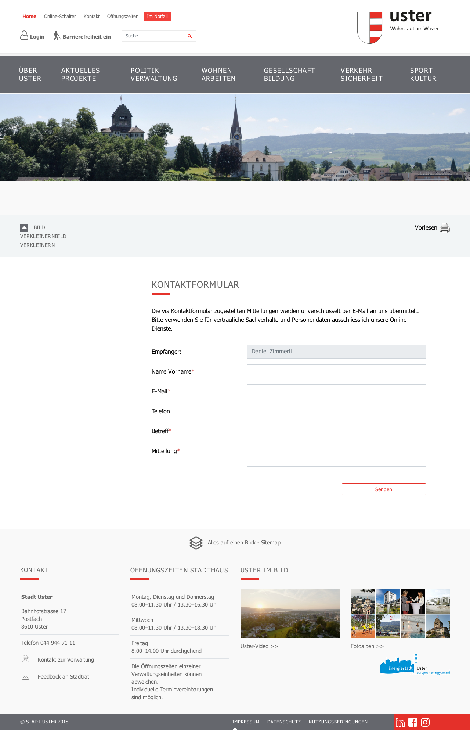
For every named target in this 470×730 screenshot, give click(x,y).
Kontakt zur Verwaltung (66, 659)
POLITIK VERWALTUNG (154, 74)
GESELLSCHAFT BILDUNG (290, 74)
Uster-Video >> (259, 646)
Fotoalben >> (367, 646)
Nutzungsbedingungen (338, 721)
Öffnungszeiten (122, 16)
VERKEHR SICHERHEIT (362, 74)
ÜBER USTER (30, 74)
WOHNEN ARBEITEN (219, 74)
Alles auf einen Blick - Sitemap (244, 542)
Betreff (162, 430)
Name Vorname (173, 371)
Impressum (246, 721)
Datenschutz (284, 721)
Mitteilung (166, 450)
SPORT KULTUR (423, 74)
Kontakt (92, 16)
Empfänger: (167, 351)
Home (29, 16)
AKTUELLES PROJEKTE (80, 74)
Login (32, 35)
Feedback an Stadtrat (63, 676)
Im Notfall (157, 16)
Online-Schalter (60, 16)
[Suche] (185, 36)
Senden (383, 489)
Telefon (161, 410)
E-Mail (161, 391)
